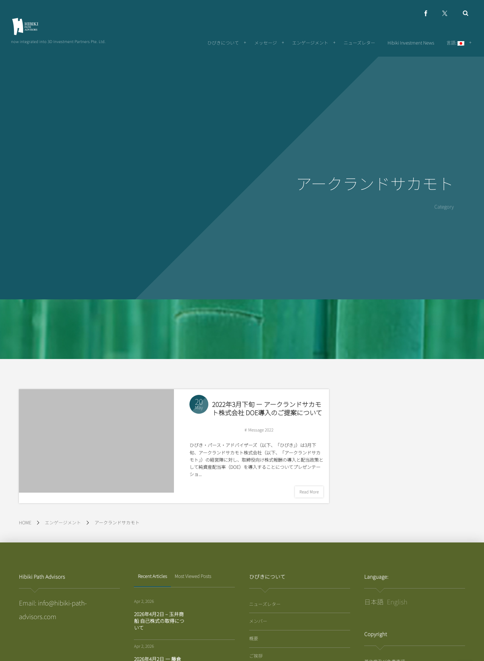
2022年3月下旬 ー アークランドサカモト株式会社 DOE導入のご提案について (267, 409)
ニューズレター (265, 604)
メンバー (258, 621)
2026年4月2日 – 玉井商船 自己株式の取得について (159, 620)
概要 (253, 638)
